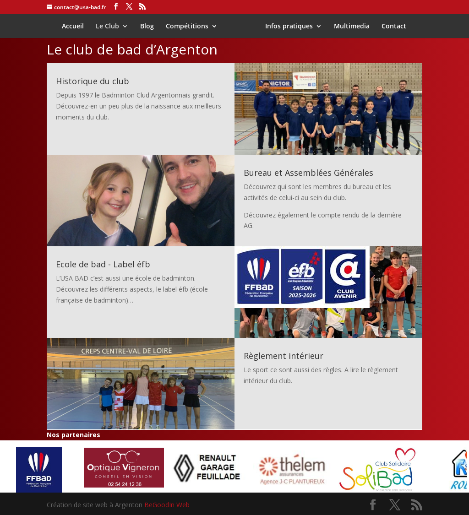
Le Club (110, 26)
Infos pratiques (286, 26)
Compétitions (190, 26)
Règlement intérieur (283, 355)
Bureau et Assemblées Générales (308, 172)
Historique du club (92, 81)
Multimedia (348, 26)
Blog (150, 26)
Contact (390, 26)
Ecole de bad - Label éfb (103, 264)
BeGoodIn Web (167, 504)
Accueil (76, 26)
